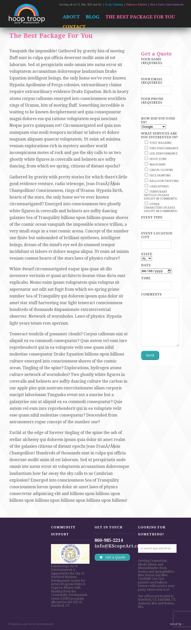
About (71, 16)
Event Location (156, 233)
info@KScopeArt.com (119, 546)
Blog (92, 16)
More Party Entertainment (167, 4)
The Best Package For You (140, 16)
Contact (74, 26)
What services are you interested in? (159, 135)
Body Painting (114, 4)
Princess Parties (136, 4)
